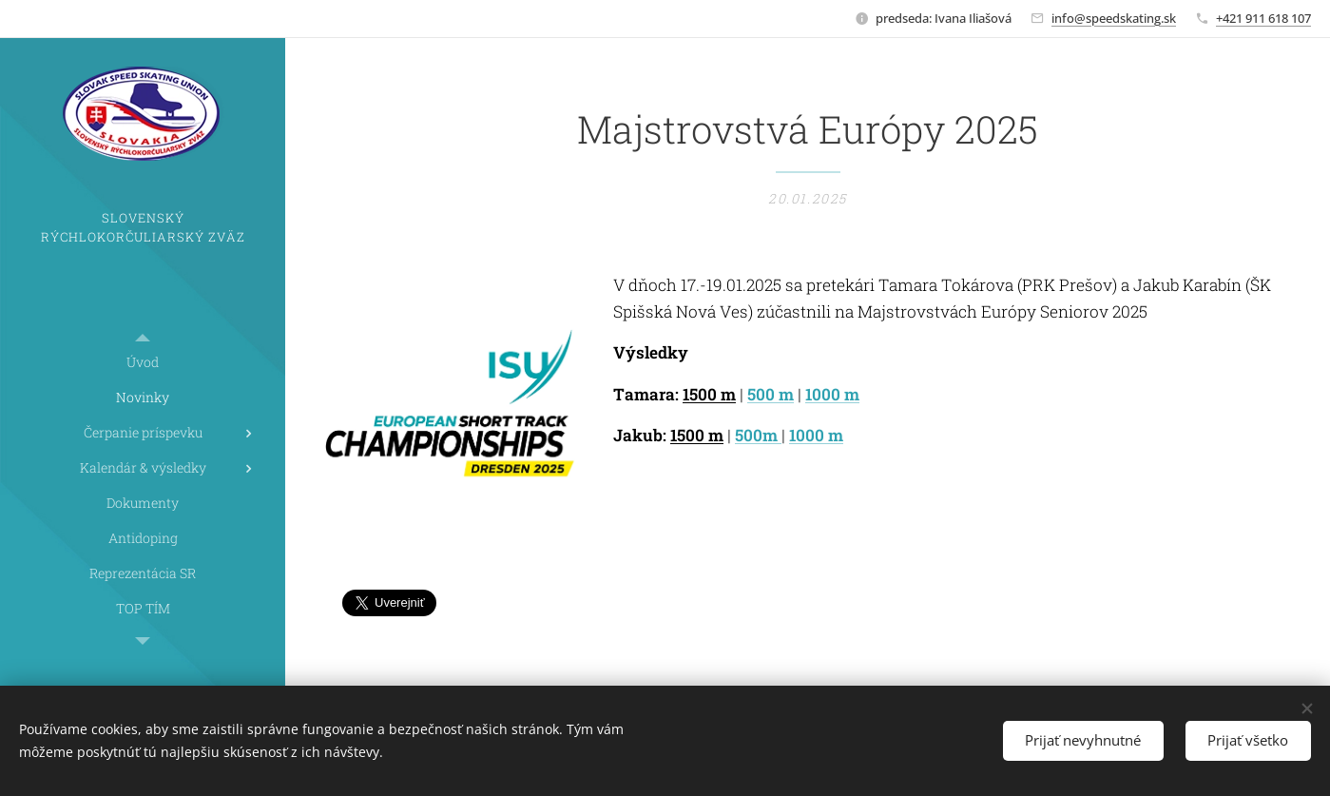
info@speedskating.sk (1113, 18)
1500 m (709, 394)
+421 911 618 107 (1263, 18)
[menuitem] (142, 362)
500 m (770, 394)
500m (758, 435)
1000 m (832, 394)
